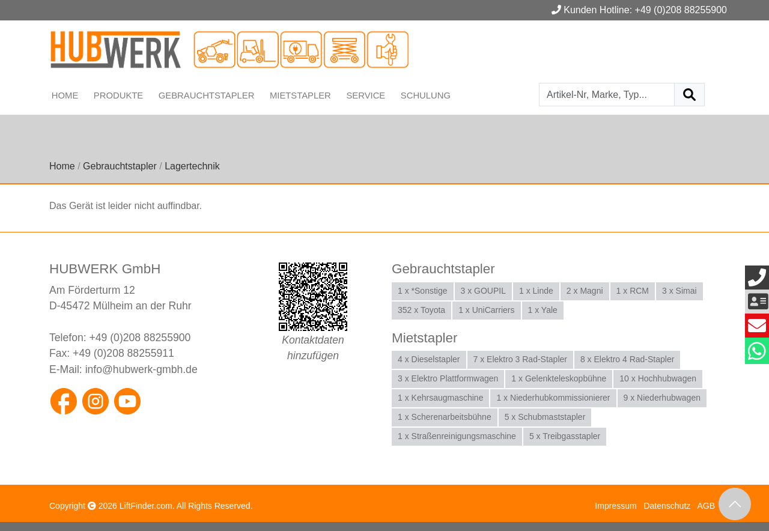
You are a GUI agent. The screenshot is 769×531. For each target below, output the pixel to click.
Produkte (118, 95)
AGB (706, 506)
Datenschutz (666, 506)
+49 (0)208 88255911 (123, 353)
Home (65, 95)
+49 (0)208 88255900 (140, 338)
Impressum (615, 506)
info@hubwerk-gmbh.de (141, 369)
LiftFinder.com (146, 506)
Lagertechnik (192, 166)
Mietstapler (301, 95)
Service (366, 95)
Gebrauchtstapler (207, 95)
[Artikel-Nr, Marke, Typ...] (607, 94)
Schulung (426, 95)
